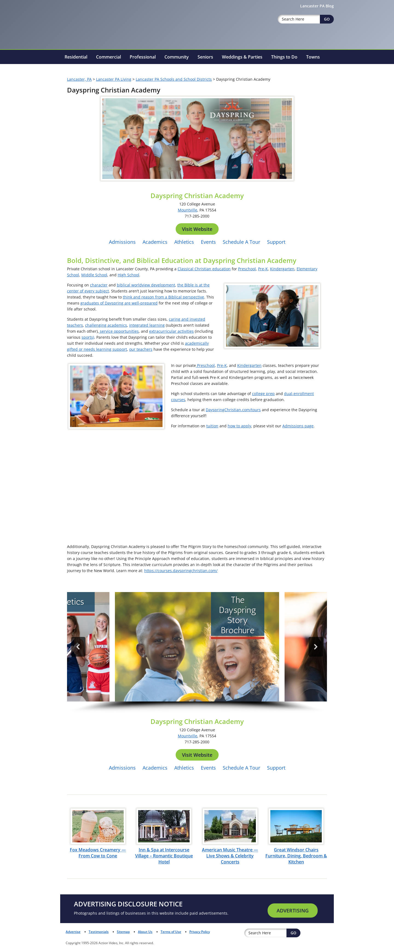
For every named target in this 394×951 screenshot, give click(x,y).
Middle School (94, 274)
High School (128, 274)
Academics (155, 242)
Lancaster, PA (79, 79)
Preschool (247, 268)
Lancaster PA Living (113, 79)
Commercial (108, 57)
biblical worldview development (146, 285)
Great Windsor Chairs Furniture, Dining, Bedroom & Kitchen (296, 856)
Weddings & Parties (242, 57)
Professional (143, 57)
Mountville (187, 210)
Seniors (205, 57)
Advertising (293, 910)
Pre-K (263, 268)
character (99, 285)
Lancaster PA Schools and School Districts (174, 79)
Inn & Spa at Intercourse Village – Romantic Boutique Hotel (164, 856)
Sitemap (123, 931)
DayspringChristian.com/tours (233, 409)
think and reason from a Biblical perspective (163, 297)
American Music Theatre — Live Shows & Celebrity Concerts (230, 856)
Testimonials (99, 931)
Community (176, 57)
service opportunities (119, 331)
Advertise (73, 931)
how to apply (239, 425)
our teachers (140, 349)
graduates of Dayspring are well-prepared (119, 303)
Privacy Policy (199, 931)
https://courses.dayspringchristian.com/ (181, 570)
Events (208, 242)
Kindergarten (282, 268)
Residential (76, 57)
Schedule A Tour (241, 242)
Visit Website (197, 229)
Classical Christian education (204, 268)
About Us (145, 931)
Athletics (184, 242)
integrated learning (147, 325)
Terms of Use (171, 931)
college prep (263, 393)
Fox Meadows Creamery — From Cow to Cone (98, 853)
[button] (197, 646)
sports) (88, 337)
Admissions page (298, 425)
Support (276, 242)
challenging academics (106, 325)
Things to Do (284, 57)
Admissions (122, 242)
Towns (313, 57)
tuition (212, 425)
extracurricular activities (171, 331)
